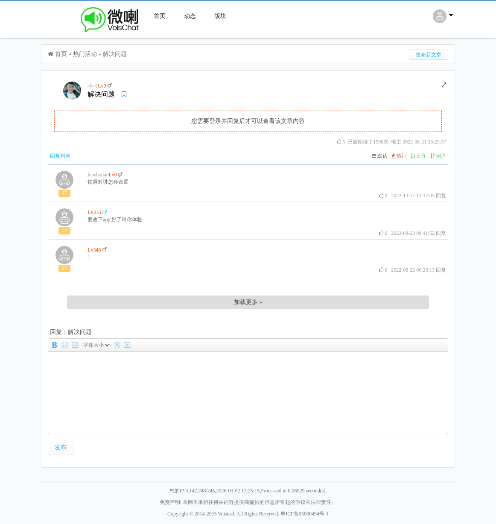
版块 (220, 16)
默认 (380, 156)
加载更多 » (248, 302)
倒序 (438, 156)
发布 (61, 447)
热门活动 (85, 54)
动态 (190, 16)
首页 (160, 16)
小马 (93, 86)
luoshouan (98, 175)
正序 (418, 156)
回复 (441, 196)
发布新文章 (428, 55)
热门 (399, 156)
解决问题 (115, 54)
